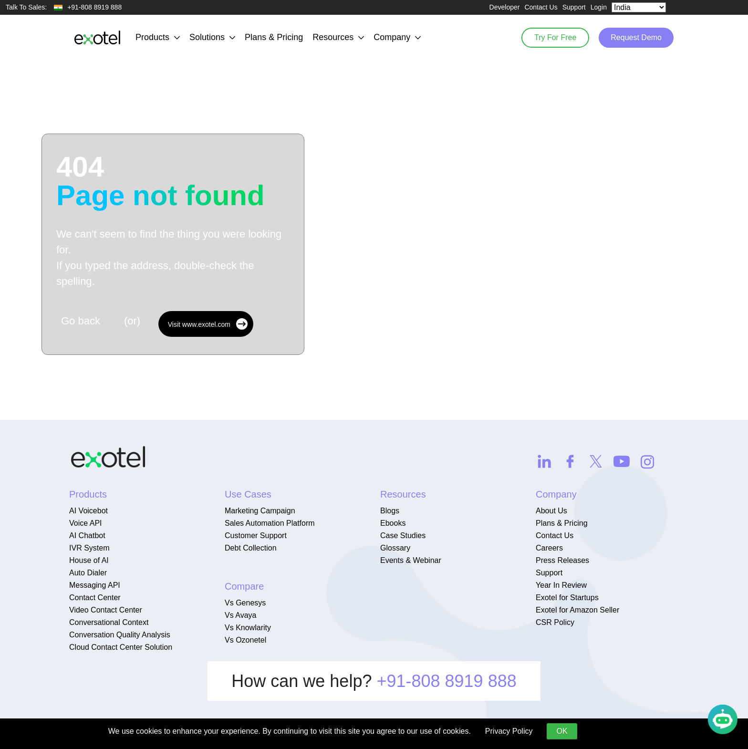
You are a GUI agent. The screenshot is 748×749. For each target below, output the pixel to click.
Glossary (395, 548)
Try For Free (555, 37)
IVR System (89, 548)
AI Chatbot (87, 535)
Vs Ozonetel (245, 640)
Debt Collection (251, 548)
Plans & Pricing (274, 37)
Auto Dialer (88, 573)
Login (599, 7)
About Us (551, 511)
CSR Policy (555, 622)
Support (574, 7)
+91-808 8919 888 (446, 681)
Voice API (85, 523)
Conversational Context (108, 622)
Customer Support (256, 535)
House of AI (89, 560)
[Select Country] (639, 7)
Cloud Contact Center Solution (120, 647)
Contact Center (95, 597)
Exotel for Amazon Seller (577, 610)
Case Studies (403, 535)
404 (160, 181)
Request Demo (636, 37)
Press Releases (562, 560)
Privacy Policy (509, 731)
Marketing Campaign (260, 511)
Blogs (389, 511)
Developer (504, 7)
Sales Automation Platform (270, 523)
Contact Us (540, 7)
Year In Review (561, 585)
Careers (549, 548)
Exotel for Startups (567, 597)
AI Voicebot (88, 511)
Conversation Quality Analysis (119, 635)
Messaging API (94, 585)
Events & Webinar (410, 560)
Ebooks (392, 523)
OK (561, 731)
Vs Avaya (240, 615)
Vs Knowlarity (248, 628)
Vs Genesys (245, 603)
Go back (80, 321)
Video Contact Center (105, 610)
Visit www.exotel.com (208, 324)
